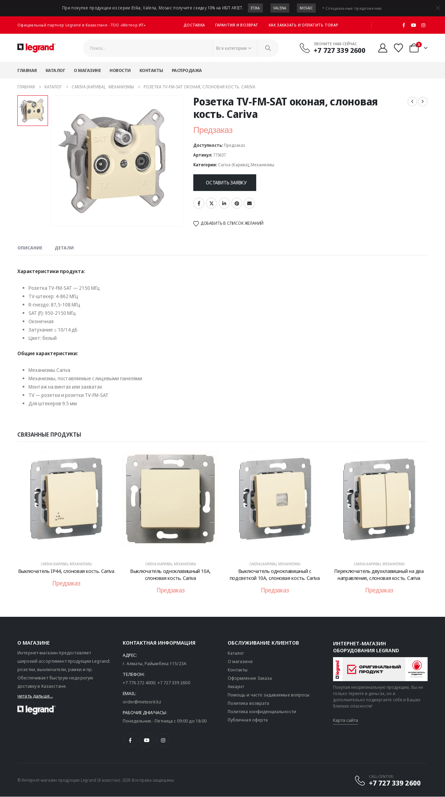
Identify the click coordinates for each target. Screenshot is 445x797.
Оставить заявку (226, 182)
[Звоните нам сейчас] (332, 47)
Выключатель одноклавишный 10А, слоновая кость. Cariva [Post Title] (170, 574)
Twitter (211, 203)
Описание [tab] (29, 248)
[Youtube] (413, 25)
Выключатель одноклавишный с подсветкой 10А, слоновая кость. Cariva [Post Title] (275, 574)
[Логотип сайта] (36, 48)
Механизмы (262, 165)
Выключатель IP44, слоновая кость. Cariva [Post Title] (66, 570)
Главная (27, 70)
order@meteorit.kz (142, 702)
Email (249, 203)
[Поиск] (268, 48)
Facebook (198, 203)
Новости (120, 70)
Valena (279, 8)
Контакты (151, 70)
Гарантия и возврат (236, 24)
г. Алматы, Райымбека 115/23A (155, 664)
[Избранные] (398, 48)
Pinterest (236, 203)
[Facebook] (403, 25)
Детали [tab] (64, 248)
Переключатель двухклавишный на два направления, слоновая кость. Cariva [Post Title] (378, 574)
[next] (423, 101)
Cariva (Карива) (233, 165)
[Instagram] (423, 25)
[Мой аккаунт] (382, 48)
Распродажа (187, 70)
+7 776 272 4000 (139, 683)
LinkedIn (224, 203)
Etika (255, 8)
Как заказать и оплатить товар (303, 24)
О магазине (87, 70)
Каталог (55, 70)
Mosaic (306, 8)
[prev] (412, 101)
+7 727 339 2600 (173, 683)
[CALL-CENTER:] (387, 781)
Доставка (194, 24)
